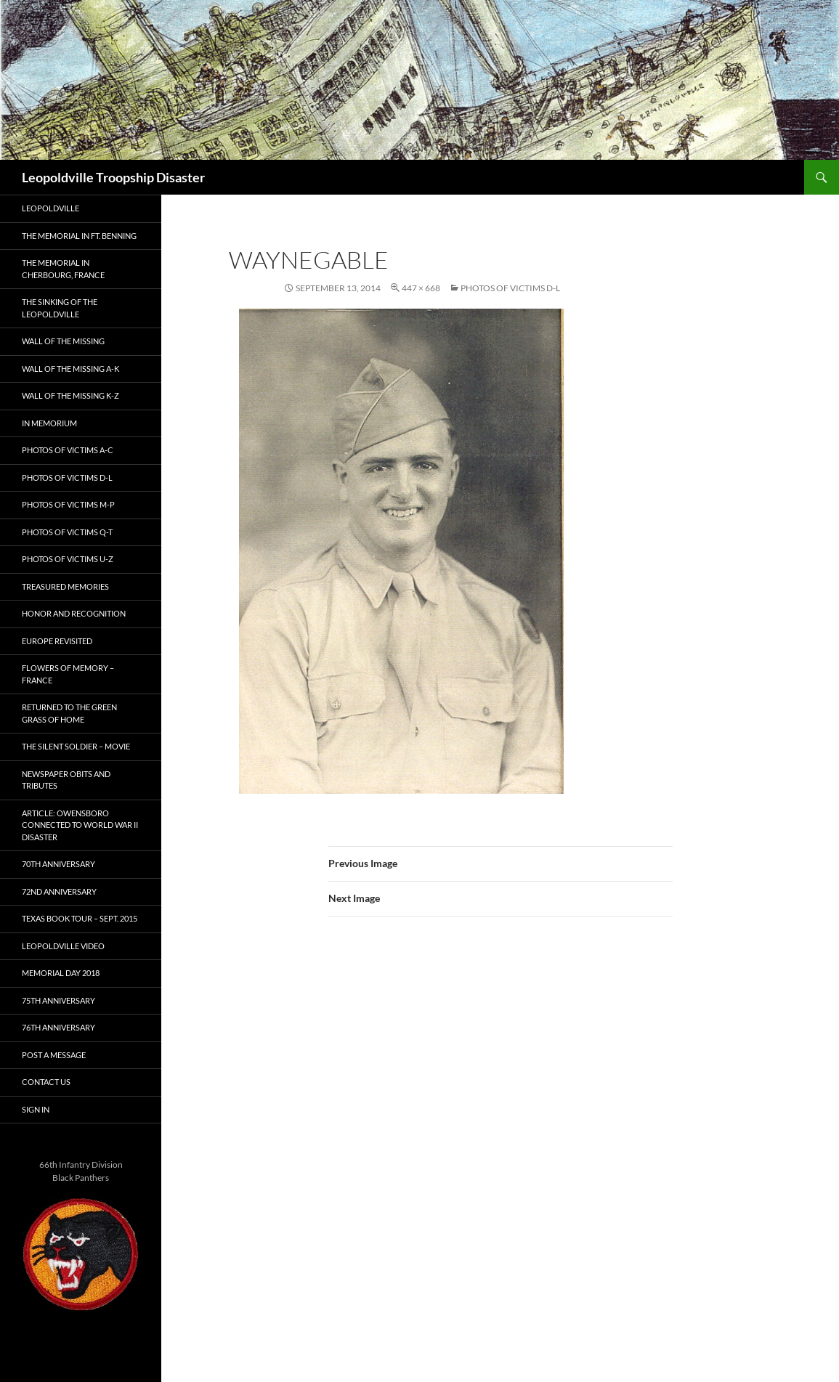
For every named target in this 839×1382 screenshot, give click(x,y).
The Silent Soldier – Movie (76, 746)
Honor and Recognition (74, 613)
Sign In (35, 1109)
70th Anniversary (58, 864)
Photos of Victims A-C (67, 450)
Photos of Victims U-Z (67, 559)
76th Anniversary (58, 1027)
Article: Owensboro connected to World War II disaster (80, 825)
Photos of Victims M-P (68, 504)
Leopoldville (50, 208)
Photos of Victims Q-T (67, 532)
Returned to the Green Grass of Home (69, 713)
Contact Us (46, 1081)
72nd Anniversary (59, 891)
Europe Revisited (57, 641)
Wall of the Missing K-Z (70, 395)
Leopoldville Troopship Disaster (113, 177)
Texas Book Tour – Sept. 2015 (79, 918)
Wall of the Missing (63, 341)
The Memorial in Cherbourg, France (63, 269)
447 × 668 (421, 288)
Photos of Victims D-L (510, 288)
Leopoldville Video (63, 946)
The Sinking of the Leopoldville (59, 308)
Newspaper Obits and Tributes (66, 780)
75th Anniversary (58, 1000)
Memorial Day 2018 (61, 972)
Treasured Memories (65, 586)
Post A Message (54, 1055)
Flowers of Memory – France (68, 674)
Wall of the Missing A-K (70, 368)
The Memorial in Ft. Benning (79, 235)
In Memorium (49, 423)
